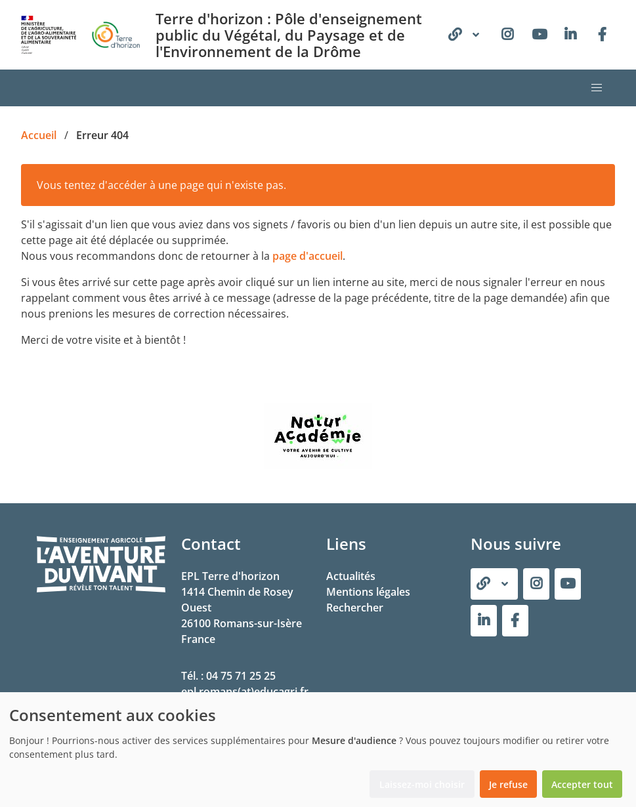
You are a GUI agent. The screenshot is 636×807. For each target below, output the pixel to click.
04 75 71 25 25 (241, 676)
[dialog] (318, 749)
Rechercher (354, 607)
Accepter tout (582, 784)
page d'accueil (307, 256)
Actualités (350, 576)
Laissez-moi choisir (422, 784)
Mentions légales (368, 592)
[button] (596, 88)
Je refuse (508, 784)
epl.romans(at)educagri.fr (244, 691)
